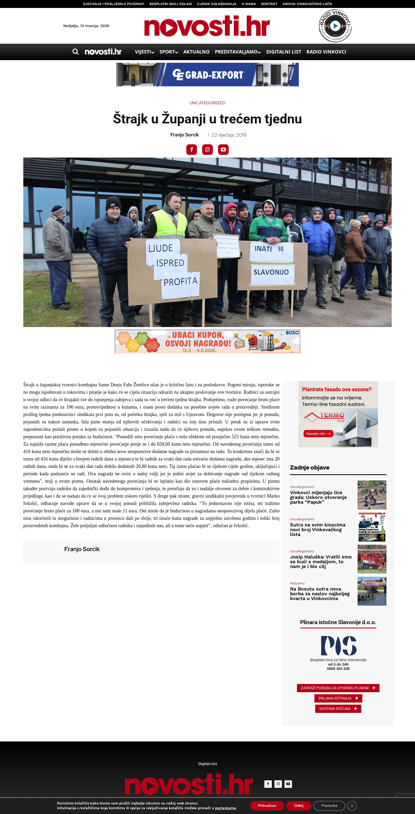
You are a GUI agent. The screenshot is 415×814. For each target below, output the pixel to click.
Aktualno (297, 583)
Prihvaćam (267, 805)
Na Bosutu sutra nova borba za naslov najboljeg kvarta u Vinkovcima (320, 593)
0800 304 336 (338, 669)
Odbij (299, 805)
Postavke (329, 805)
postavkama (225, 808)
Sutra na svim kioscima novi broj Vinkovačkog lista (317, 529)
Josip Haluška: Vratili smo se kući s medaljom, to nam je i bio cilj (321, 561)
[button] (75, 52)
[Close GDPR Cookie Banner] (352, 806)
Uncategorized (207, 103)
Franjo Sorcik (184, 135)
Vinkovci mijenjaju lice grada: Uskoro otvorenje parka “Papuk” (318, 497)
